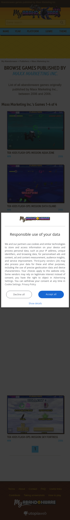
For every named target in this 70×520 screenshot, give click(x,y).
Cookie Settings (13, 284)
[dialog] (35, 260)
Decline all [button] (19, 294)
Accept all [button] (51, 294)
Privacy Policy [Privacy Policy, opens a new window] (29, 284)
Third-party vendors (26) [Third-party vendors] (47, 260)
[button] (35, 303)
